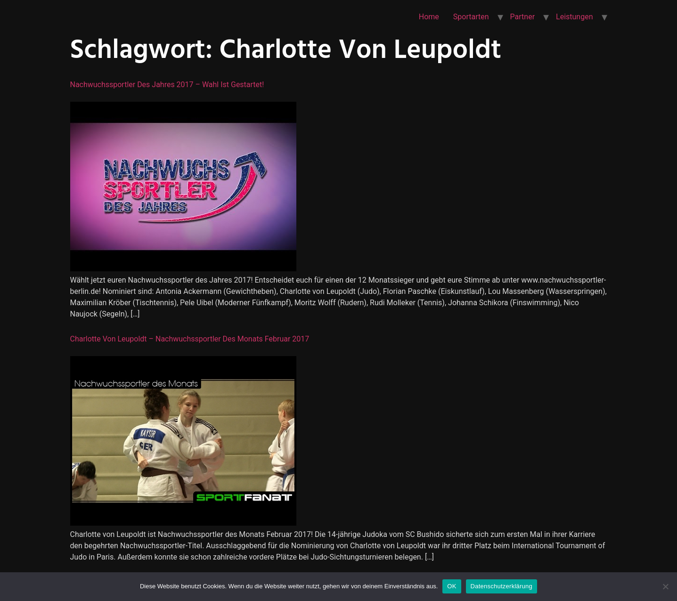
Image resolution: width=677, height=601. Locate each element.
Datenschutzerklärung (501, 586)
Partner (522, 16)
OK (451, 586)
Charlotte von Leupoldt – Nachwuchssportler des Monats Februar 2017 (190, 338)
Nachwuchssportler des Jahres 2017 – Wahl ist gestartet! (167, 84)
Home (429, 16)
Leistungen (574, 16)
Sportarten (471, 16)
